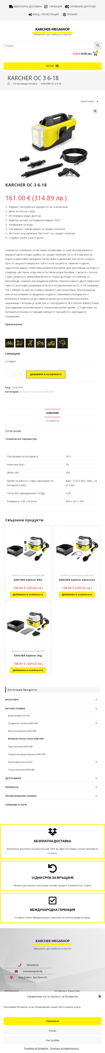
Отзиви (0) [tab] (52, 420)
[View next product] (97, 101)
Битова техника (15, 708)
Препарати (11, 787)
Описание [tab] (52, 412)
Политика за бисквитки (36, 1048)
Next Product (87, 101)
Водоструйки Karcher (19, 715)
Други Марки (13, 778)
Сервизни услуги (16, 804)
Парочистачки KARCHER (20, 746)
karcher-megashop (52, 29)
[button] (99, 996)
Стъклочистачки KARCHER (21, 769)
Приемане (52, 1021)
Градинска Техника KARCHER (23, 723)
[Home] (9, 83)
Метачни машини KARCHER (22, 731)
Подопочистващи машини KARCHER (26, 754)
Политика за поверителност (64, 1048)
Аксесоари (11, 699)
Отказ (52, 1030)
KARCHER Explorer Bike (28, 579)
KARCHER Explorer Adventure (77, 579)
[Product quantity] (15, 374)
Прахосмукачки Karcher (20, 762)
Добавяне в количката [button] (28, 594)
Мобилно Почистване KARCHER (37, 391)
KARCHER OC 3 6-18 (51, 83)
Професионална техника (20, 796)
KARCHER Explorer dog (28, 655)
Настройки (52, 1040)
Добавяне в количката (46, 374)
